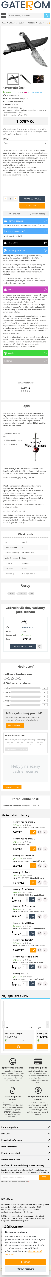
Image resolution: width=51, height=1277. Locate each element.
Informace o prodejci (11, 110)
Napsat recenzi (37, 92)
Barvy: (6, 138)
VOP (44, 110)
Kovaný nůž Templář (25, 383)
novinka (22, 594)
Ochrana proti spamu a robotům (14, 1181)
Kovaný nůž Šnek (21, 872)
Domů (4, 23)
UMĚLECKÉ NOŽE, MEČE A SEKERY (22, 23)
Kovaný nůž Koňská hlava (25, 956)
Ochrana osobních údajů (13, 112)
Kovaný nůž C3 (20, 973)
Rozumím (25, 1262)
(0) (29, 92)
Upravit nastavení (25, 1269)
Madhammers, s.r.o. (20, 99)
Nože (40, 23)
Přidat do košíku (32, 198)
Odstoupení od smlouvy (31, 110)
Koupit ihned (32, 205)
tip (32, 594)
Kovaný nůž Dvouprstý (24, 906)
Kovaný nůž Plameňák (24, 855)
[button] (25, 143)
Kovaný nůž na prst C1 (24, 821)
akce (12, 594)
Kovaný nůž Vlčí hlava (23, 889)
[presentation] (22, 1189)
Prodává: (7, 99)
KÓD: (5, 95)
